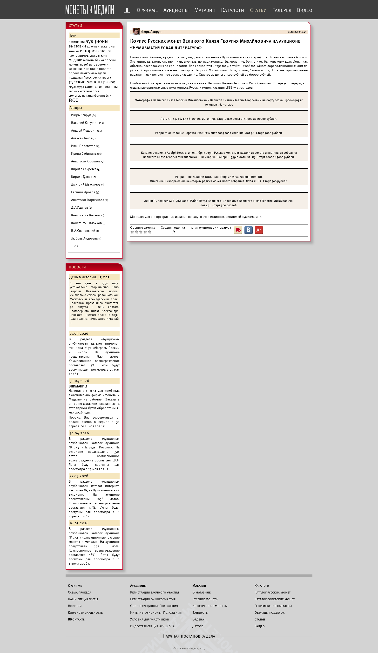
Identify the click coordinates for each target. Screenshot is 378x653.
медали (75, 60)
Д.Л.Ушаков (81, 208)
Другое (197, 626)
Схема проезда (79, 592)
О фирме (147, 10)
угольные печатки (81, 96)
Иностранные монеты (210, 606)
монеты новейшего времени (88, 65)
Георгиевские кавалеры (273, 606)
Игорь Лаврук (83, 115)
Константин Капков (87, 215)
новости (105, 69)
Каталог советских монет (275, 599)
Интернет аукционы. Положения (156, 612)
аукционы (96, 41)
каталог (104, 51)
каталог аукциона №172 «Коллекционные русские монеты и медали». (94, 537)
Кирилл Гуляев (83, 177)
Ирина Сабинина (86, 154)
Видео (304, 10)
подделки (76, 77)
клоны (73, 56)
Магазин (205, 10)
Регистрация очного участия (153, 599)
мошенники (77, 69)
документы (95, 46)
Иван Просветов (86, 146)
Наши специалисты (83, 599)
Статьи (258, 10)
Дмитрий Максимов (88, 184)
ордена (74, 73)
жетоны (109, 46)
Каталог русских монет (272, 592)
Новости (75, 606)
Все (75, 246)
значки (74, 51)
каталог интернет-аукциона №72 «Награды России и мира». (94, 347)
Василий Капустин (87, 123)
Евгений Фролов (85, 192)
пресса (106, 78)
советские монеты (101, 87)
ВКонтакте (76, 619)
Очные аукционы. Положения (154, 606)
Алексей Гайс (83, 138)
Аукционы (176, 10)
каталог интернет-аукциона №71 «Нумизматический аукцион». (94, 490)
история (88, 51)
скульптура (76, 87)
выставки (77, 46)
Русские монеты (205, 599)
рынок (109, 82)
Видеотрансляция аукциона (152, 626)
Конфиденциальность (85, 612)
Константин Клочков (88, 223)
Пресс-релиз (92, 78)
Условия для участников (149, 619)
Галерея (281, 10)
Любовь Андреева (86, 238)
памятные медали (93, 73)
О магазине (201, 592)
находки (92, 69)
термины (75, 91)
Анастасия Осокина (88, 161)
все (74, 100)
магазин (101, 56)
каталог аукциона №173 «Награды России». (94, 445)
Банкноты (200, 612)
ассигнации (77, 42)
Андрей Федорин (86, 130)
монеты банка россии (99, 60)
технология (90, 91)
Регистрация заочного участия (154, 592)
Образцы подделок (270, 612)
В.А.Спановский (85, 231)
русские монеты (85, 82)
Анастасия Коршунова (89, 200)
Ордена (198, 619)
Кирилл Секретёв (86, 169)
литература (86, 55)
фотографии (102, 96)
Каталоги (232, 10)
